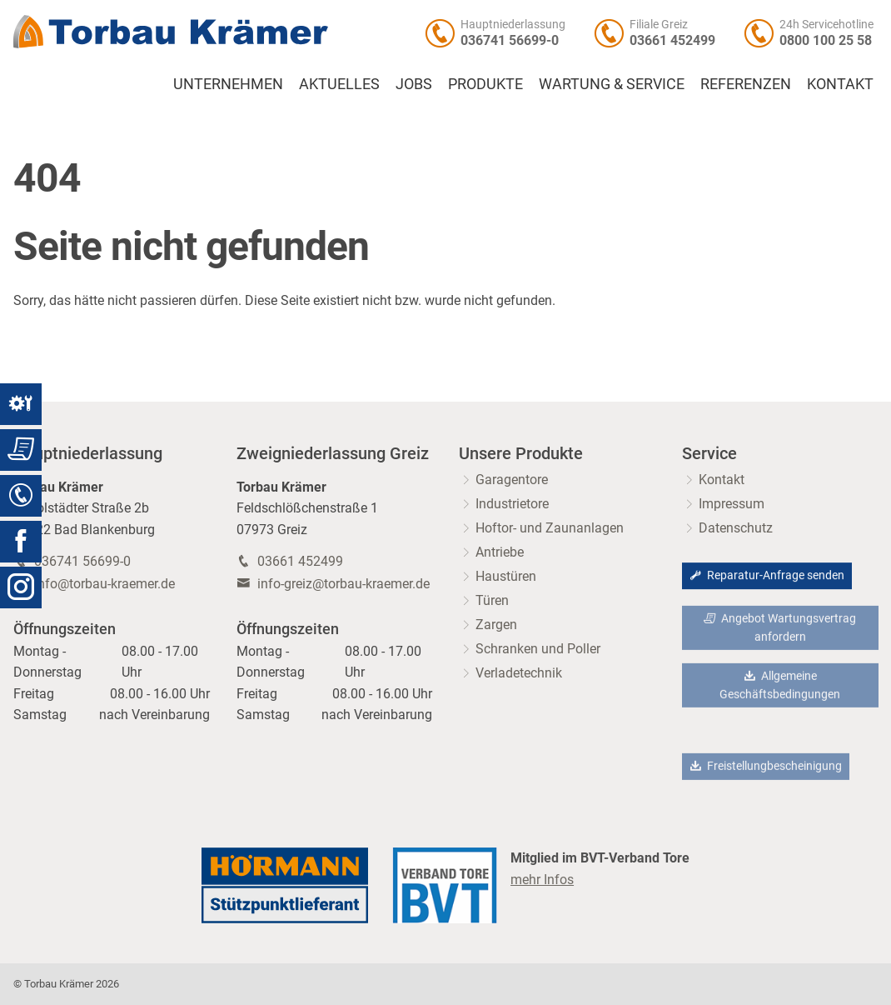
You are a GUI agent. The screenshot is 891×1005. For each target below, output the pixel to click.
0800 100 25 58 (825, 40)
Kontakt (840, 84)
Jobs (414, 84)
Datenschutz (736, 528)
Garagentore (511, 480)
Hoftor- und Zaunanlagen (549, 528)
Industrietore (512, 504)
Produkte (485, 84)
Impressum (731, 504)
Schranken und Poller (537, 649)
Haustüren (505, 576)
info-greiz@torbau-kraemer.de (343, 584)
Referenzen (745, 84)
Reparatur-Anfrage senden (766, 576)
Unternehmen (228, 84)
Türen (492, 600)
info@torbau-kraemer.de (104, 584)
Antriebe (499, 552)
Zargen (496, 624)
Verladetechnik (518, 673)
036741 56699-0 (509, 40)
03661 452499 (672, 40)
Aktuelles (339, 84)
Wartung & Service (611, 84)
